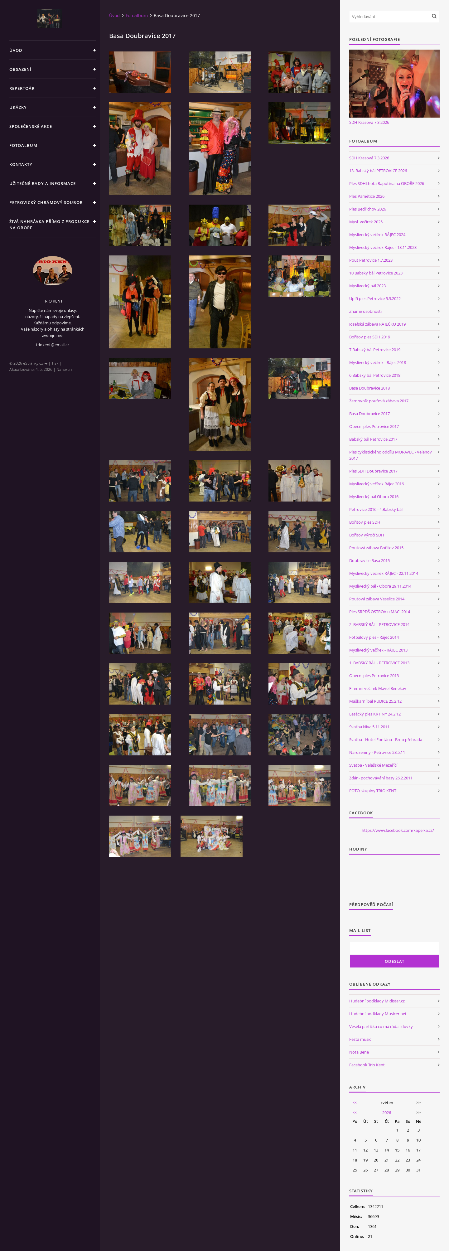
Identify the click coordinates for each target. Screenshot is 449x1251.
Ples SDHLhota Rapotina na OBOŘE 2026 (386, 183)
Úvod (15, 50)
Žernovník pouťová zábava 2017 (378, 401)
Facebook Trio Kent (367, 1065)
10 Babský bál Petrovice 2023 (376, 273)
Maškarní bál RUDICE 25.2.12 (375, 701)
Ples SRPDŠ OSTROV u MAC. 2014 (379, 611)
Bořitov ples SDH (364, 522)
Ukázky (18, 107)
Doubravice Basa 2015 (369, 560)
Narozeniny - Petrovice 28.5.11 (377, 752)
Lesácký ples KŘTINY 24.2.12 (375, 714)
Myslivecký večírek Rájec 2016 (376, 484)
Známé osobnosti (365, 311)
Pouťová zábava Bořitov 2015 (376, 547)
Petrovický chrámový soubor (46, 202)
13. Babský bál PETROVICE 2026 (378, 170)
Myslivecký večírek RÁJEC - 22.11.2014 (383, 573)
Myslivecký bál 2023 (367, 286)
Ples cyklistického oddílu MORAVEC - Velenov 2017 (390, 455)
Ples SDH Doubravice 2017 (373, 471)
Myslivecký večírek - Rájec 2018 (377, 362)
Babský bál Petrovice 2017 (373, 439)
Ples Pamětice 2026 (366, 196)
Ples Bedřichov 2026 (367, 209)
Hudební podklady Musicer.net (378, 1013)
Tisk (54, 363)
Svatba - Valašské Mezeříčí (373, 765)
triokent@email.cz (52, 344)
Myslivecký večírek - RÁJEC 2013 (378, 650)
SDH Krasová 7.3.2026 (369, 122)
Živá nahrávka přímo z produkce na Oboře (49, 224)
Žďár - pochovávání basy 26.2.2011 (381, 778)
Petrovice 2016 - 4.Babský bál (376, 509)
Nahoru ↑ (64, 369)
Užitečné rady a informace (42, 183)
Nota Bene (359, 1052)
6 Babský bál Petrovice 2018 (374, 375)
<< (355, 1102)
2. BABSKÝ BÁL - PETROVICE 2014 (379, 624)
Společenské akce (30, 126)
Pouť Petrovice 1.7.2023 (371, 260)
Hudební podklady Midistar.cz (377, 1001)
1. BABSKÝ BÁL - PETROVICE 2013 (379, 663)
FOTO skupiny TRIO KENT (372, 790)
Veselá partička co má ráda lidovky (381, 1026)
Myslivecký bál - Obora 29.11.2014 (380, 586)
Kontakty (20, 164)
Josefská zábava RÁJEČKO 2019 (377, 324)
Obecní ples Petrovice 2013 (374, 675)
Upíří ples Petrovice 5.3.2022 (375, 298)
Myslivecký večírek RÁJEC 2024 (377, 234)
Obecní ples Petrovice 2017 (374, 426)
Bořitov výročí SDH (366, 535)
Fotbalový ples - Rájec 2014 (374, 637)
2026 (386, 1112)
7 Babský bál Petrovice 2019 (374, 349)
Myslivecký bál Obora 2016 (373, 496)
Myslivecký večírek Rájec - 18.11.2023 (383, 247)
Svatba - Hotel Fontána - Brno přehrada (385, 739)
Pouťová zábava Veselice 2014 (376, 599)
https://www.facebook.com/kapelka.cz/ (398, 830)
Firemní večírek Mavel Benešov (377, 688)
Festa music (360, 1039)
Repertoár (22, 88)
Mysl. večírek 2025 (366, 222)
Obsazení (20, 69)
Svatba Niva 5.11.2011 (369, 727)
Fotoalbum (23, 145)
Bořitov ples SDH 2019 (369, 337)
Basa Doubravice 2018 (369, 388)
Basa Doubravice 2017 (369, 413)
